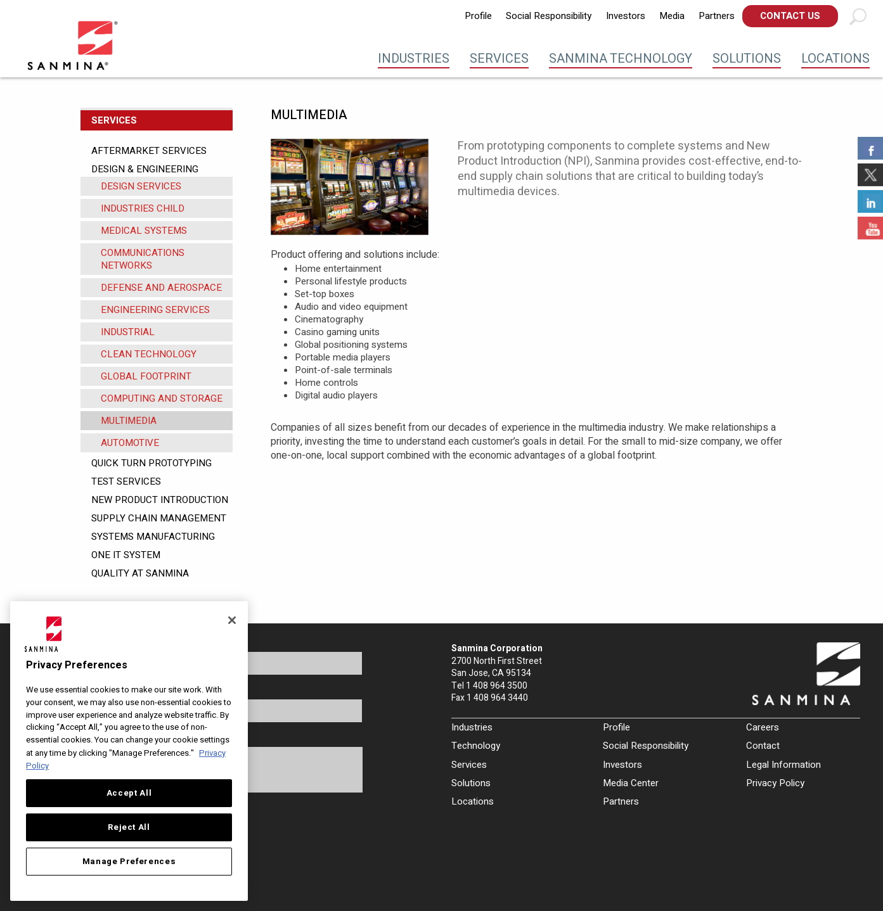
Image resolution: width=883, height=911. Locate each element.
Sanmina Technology (620, 58)
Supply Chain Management (158, 518)
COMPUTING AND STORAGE (161, 398)
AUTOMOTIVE (130, 443)
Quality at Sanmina (140, 573)
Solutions (746, 58)
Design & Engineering (144, 169)
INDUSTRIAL (128, 332)
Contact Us (790, 16)
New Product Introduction (159, 500)
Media (672, 16)
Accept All (129, 793)
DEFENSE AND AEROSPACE (161, 288)
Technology (475, 746)
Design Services (141, 186)
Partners (717, 16)
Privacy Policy (775, 783)
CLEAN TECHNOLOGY (149, 354)
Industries (413, 58)
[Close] (232, 620)
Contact (763, 746)
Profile (478, 16)
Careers (762, 727)
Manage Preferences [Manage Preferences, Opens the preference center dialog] (129, 861)
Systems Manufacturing (153, 537)
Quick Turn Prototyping (151, 463)
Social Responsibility (548, 16)
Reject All (129, 827)
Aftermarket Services (149, 151)
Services (499, 58)
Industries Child (142, 208)
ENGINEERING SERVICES (155, 310)
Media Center (631, 783)
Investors (625, 16)
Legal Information (783, 765)
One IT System (125, 555)
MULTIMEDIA (129, 421)
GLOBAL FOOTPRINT (146, 376)
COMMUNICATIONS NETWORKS (142, 259)
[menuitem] (478, 16)
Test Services (126, 481)
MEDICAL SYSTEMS (144, 231)
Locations (835, 58)
